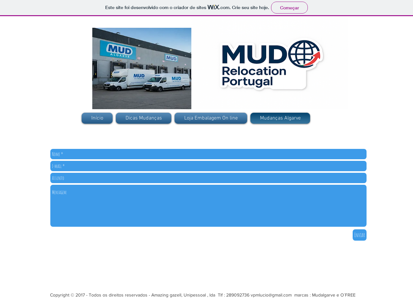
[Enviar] (360, 235)
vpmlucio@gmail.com (271, 294)
